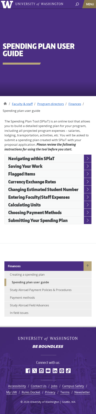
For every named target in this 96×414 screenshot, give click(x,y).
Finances (74, 104)
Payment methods (22, 298)
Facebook (27, 370)
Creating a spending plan (27, 275)
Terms (65, 392)
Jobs (54, 386)
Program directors (50, 104)
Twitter (34, 370)
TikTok (68, 370)
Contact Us (38, 386)
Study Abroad (5, 102)
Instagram (41, 370)
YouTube (48, 370)
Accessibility (17, 386)
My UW (11, 392)
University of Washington (7, 4)
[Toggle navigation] (90, 4)
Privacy (50, 392)
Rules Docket (31, 392)
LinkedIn (54, 370)
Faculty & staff (22, 104)
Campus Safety (73, 386)
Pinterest (61, 370)
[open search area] (77, 4)
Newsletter (82, 392)
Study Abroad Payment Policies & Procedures (41, 290)
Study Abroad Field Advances (29, 305)
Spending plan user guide (30, 282)
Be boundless (48, 347)
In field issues (19, 313)
